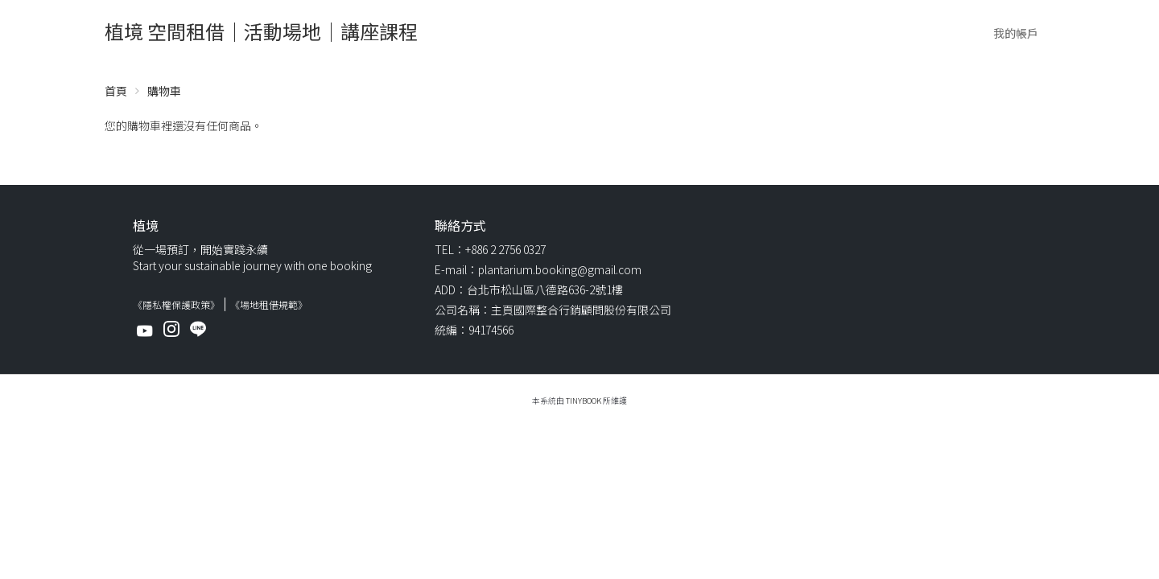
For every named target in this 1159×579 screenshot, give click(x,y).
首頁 (116, 91)
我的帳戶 (1015, 33)
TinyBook (583, 400)
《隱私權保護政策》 (176, 304)
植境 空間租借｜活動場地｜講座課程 (261, 31)
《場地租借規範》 (268, 304)
